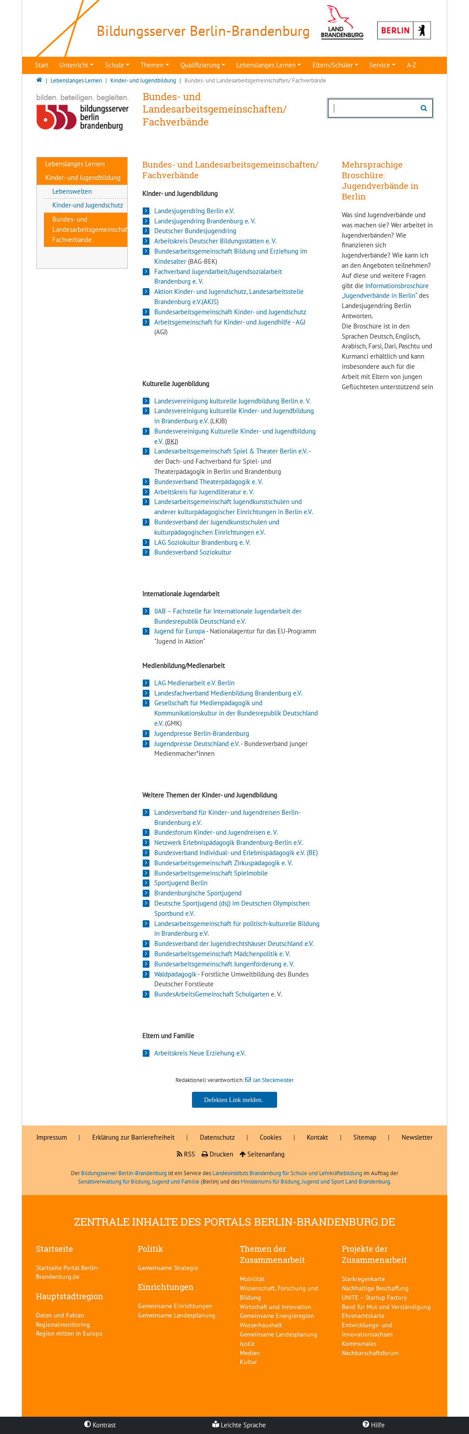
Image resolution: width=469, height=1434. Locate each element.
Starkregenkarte (363, 1278)
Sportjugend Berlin (180, 883)
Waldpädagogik (175, 974)
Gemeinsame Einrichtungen (175, 1305)
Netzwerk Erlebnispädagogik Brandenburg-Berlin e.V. (228, 842)
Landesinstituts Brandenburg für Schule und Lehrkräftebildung (287, 1173)
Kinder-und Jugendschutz (87, 205)
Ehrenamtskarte (363, 1315)
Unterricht (73, 65)
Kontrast (100, 1425)
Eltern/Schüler (333, 65)
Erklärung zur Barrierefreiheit (133, 1137)
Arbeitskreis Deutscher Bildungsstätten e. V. (215, 241)
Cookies (270, 1137)
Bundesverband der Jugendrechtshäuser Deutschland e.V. (234, 943)
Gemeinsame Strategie (168, 1267)
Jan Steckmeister (273, 1080)
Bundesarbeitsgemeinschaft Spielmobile (211, 873)
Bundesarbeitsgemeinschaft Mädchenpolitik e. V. (222, 953)
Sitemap (364, 1137)
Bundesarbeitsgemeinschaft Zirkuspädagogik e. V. (223, 863)
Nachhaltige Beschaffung (375, 1288)
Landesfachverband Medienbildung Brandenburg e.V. (228, 693)
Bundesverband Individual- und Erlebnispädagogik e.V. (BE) (236, 852)
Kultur (248, 1361)
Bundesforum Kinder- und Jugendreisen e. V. (216, 832)
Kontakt (317, 1137)
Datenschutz (217, 1137)
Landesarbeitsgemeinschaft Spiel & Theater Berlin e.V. (230, 451)
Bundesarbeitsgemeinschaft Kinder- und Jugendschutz (230, 312)
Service (379, 65)
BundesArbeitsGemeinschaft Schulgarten (211, 994)
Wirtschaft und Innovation (275, 1306)
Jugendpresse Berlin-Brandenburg (201, 733)
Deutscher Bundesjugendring (195, 231)
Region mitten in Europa (69, 1333)
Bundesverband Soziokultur (192, 552)
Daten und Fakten (60, 1315)
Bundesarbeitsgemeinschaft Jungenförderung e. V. (224, 964)
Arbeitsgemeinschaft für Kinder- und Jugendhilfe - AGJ (229, 322)
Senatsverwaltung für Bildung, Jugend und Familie (138, 1181)
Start (41, 65)
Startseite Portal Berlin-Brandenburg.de (67, 1272)
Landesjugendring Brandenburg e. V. (205, 221)
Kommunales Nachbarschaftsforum (370, 1348)
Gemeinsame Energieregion (277, 1315)
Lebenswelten (72, 191)
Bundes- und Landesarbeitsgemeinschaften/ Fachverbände (95, 229)
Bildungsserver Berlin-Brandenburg (124, 1173)
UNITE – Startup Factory (374, 1297)
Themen (152, 65)
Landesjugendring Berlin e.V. (194, 211)
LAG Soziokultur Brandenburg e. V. (202, 542)
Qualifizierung (200, 65)
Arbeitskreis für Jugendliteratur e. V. (204, 492)
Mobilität (252, 1278)
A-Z (411, 65)
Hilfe (374, 1425)
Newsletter (417, 1137)
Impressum (51, 1137)
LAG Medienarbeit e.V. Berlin (194, 683)
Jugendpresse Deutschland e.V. (196, 743)
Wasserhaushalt (261, 1325)
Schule (114, 65)
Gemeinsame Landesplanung (176, 1315)
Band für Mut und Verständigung (386, 1306)
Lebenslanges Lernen (266, 65)
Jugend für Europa (179, 631)
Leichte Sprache (239, 1425)
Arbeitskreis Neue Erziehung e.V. (200, 1053)
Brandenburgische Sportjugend (198, 893)
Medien (250, 1352)
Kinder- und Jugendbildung (83, 177)
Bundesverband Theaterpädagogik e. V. (208, 481)
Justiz (247, 1343)
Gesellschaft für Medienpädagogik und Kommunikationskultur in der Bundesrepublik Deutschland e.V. (236, 713)
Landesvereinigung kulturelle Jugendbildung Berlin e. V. (232, 401)
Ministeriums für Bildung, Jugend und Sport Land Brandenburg (315, 1181)
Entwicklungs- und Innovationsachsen (367, 1329)
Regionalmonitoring (63, 1324)
